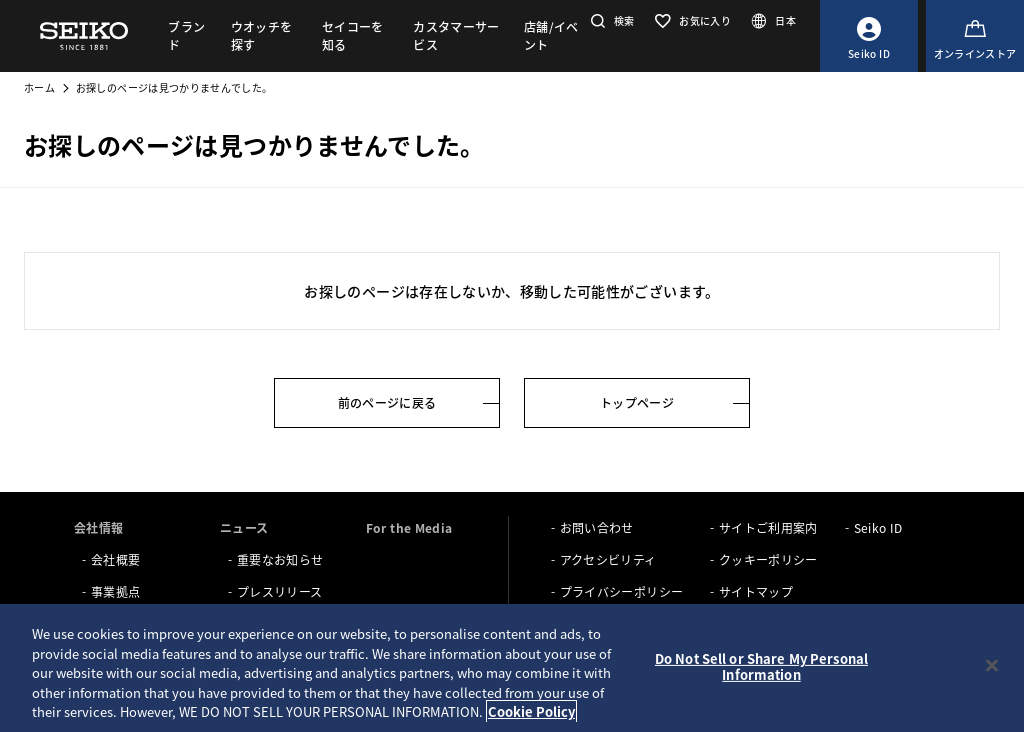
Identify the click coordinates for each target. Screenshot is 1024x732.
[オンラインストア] (975, 36)
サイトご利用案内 (768, 527)
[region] (512, 668)
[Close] (992, 666)
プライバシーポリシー (622, 591)
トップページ (637, 402)
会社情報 (98, 527)
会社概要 (115, 559)
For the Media (409, 527)
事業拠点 (115, 591)
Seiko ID (878, 527)
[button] (610, 20)
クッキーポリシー (768, 559)
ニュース (244, 527)
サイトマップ (756, 591)
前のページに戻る (387, 402)
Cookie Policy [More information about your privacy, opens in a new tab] (531, 711)
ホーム (39, 87)
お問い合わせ (597, 527)
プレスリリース (279, 591)
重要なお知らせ (280, 559)
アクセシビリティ (608, 559)
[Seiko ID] (869, 36)
